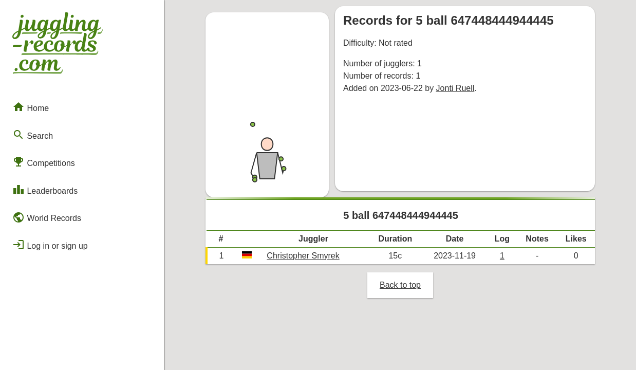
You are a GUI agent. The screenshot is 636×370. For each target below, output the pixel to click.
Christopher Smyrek (303, 255)
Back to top (400, 285)
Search (32, 134)
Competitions (43, 162)
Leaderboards (45, 189)
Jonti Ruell (455, 88)
